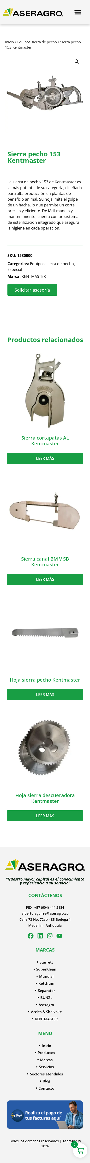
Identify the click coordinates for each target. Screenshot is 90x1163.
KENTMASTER (34, 276)
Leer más (45, 458)
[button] (76, 61)
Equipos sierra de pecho (37, 41)
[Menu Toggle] (78, 12)
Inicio (9, 41)
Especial (14, 269)
